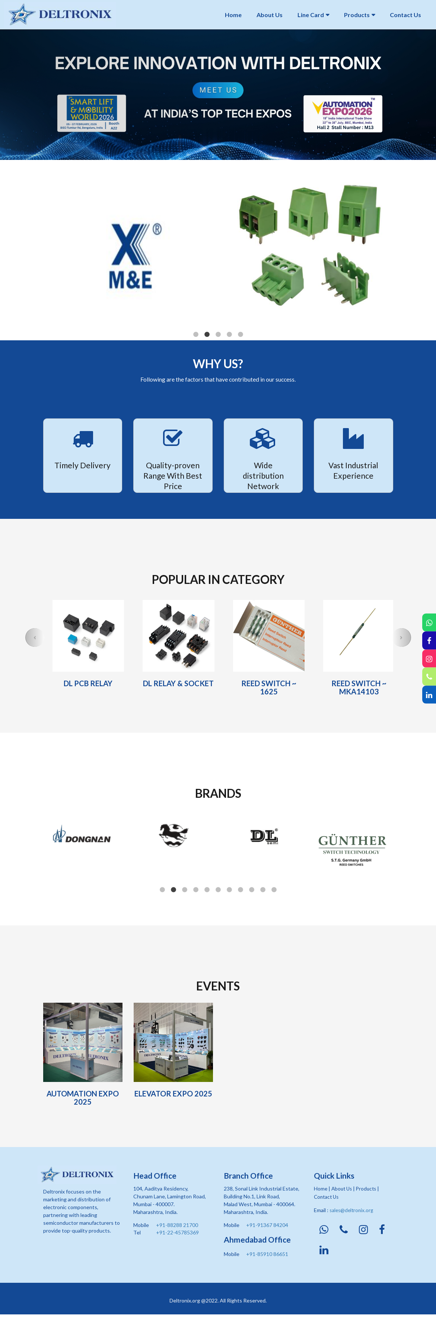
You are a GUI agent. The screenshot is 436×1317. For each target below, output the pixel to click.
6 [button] (218, 890)
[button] (35, 637)
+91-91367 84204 (267, 1225)
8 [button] (240, 890)
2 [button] (207, 334)
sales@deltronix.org (353, 1210)
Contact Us (405, 14)
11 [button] (274, 890)
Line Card (310, 14)
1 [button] (196, 334)
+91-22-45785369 (177, 1232)
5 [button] (240, 334)
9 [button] (251, 890)
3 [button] (218, 334)
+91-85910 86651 (267, 1254)
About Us (270, 14)
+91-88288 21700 (177, 1225)
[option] (218, 94)
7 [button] (229, 890)
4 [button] (229, 334)
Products (357, 14)
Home (233, 14)
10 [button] (263, 890)
